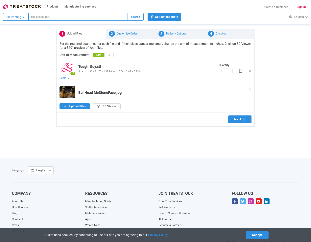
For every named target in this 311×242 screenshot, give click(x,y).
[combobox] (78, 16)
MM (99, 55)
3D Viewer (106, 106)
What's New (92, 225)
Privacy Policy (158, 235)
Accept (257, 235)
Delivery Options (172, 34)
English (298, 16)
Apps (88, 219)
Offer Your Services (170, 201)
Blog (14, 213)
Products (53, 6)
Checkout (217, 34)
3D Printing (16, 17)
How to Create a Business (174, 213)
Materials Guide (95, 213)
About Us (17, 201)
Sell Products (166, 207)
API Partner (165, 219)
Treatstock (22, 6)
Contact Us (19, 219)
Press (15, 225)
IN (109, 55)
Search (135, 16)
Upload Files (70, 34)
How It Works (20, 207)
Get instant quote (164, 17)
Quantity (224, 65)
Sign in (301, 7)
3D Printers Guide (96, 207)
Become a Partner (169, 225)
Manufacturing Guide (98, 201)
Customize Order (123, 34)
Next (239, 119)
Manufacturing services (80, 6)
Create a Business (276, 7)
